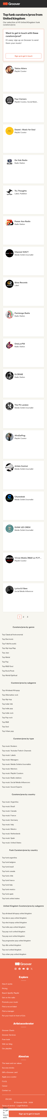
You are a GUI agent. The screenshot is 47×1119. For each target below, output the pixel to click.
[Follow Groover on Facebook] (20, 969)
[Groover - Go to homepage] (23, 964)
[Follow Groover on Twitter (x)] (32, 969)
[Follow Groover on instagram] (16, 969)
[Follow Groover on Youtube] (24, 969)
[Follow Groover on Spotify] (28, 969)
